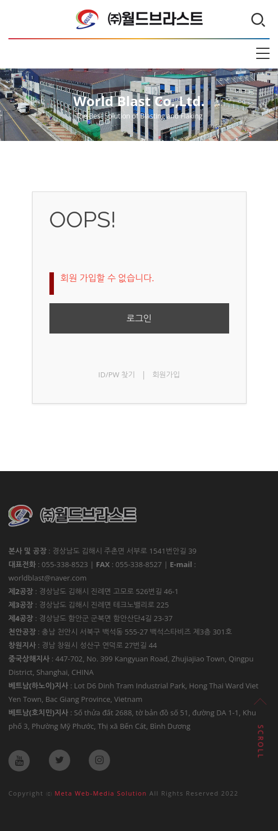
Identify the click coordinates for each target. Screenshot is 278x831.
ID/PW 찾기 (116, 374)
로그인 (139, 318)
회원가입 (166, 374)
